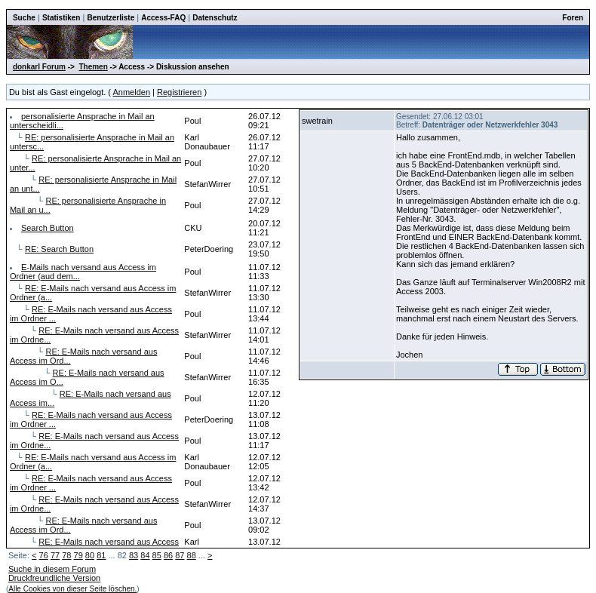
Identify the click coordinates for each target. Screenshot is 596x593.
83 (133, 555)
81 (101, 555)
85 (156, 555)
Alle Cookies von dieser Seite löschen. (72, 589)
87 (179, 555)
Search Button (47, 227)
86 (168, 555)
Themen (92, 67)
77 (55, 555)
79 (78, 555)
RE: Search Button (59, 248)
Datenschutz (214, 18)
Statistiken (61, 18)
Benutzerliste (110, 18)
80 (89, 555)
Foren (572, 18)
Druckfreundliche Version (54, 577)
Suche (24, 18)
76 (43, 555)
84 (144, 555)
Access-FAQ (163, 18)
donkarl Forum (39, 67)
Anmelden (131, 92)
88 (191, 555)
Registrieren (179, 92)
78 (66, 555)
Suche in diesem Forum (52, 568)
